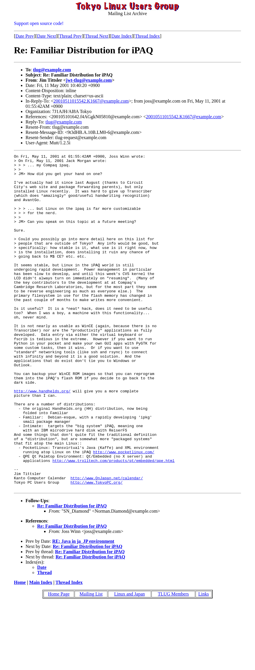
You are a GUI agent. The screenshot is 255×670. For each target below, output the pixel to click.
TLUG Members (173, 660)
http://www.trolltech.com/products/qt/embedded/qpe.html (114, 522)
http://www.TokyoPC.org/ (96, 548)
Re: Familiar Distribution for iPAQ (72, 572)
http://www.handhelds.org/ (42, 438)
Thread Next (96, 36)
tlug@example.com (52, 69)
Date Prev (24, 36)
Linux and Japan (129, 660)
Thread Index (147, 36)
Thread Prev (70, 36)
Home (20, 649)
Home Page (59, 660)
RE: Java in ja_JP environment (83, 608)
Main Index (40, 649)
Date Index (121, 36)
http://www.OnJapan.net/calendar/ (106, 543)
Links (203, 660)
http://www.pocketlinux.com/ (123, 511)
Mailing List (91, 660)
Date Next (46, 36)
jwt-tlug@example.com (89, 80)
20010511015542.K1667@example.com (91, 101)
